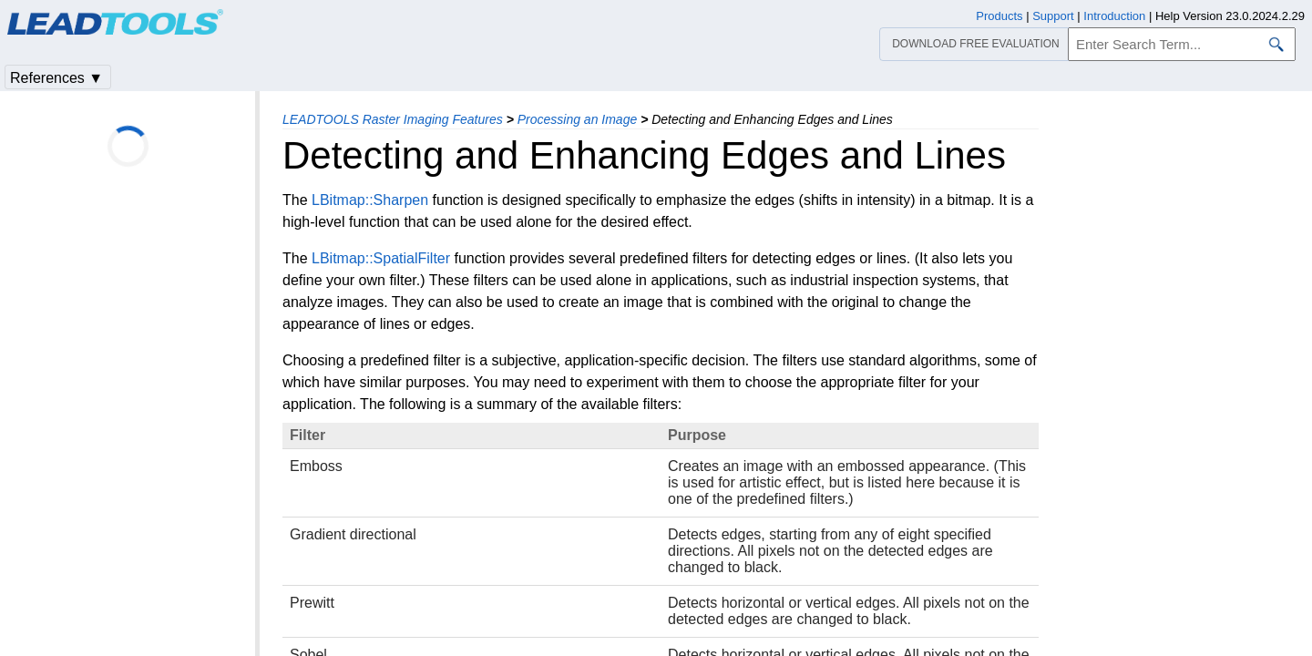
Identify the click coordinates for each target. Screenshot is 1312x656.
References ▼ (56, 78)
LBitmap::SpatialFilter (381, 258)
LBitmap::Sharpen (370, 200)
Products (999, 16)
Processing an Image (578, 119)
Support (1053, 16)
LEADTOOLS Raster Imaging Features (392, 119)
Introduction (1114, 16)
